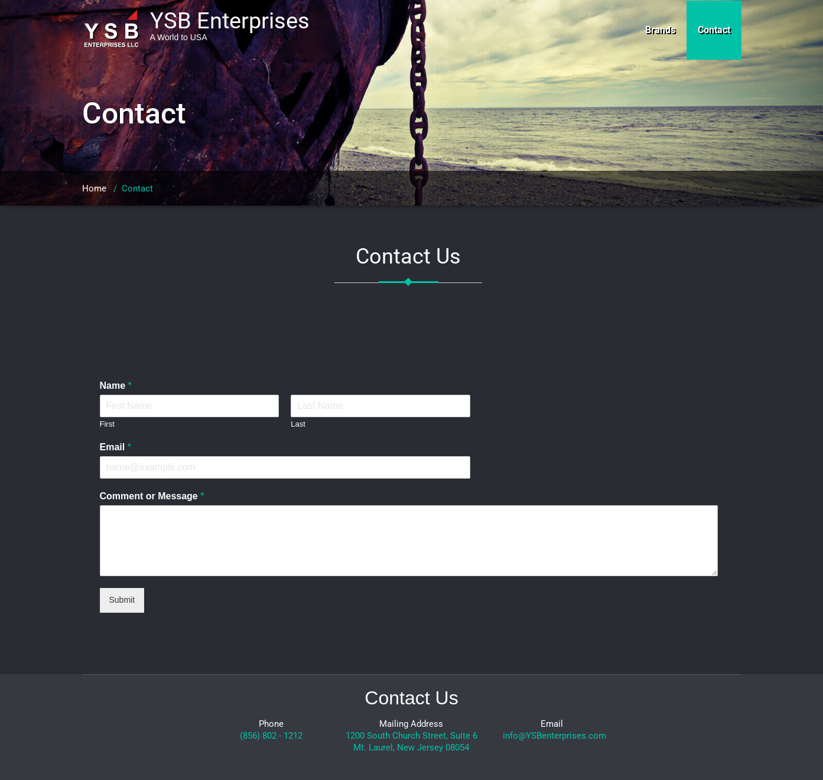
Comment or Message (152, 496)
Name (116, 386)
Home (94, 188)
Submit (122, 599)
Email (115, 447)
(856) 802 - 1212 (271, 735)
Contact (714, 29)
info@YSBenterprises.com (554, 735)
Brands (660, 29)
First (107, 424)
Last (298, 424)
